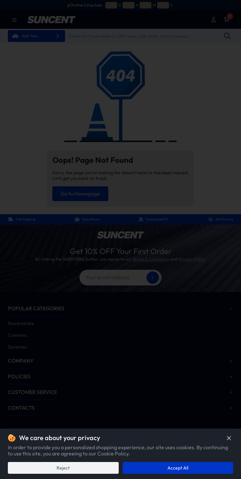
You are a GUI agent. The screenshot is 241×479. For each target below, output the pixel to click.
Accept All (177, 468)
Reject (63, 468)
